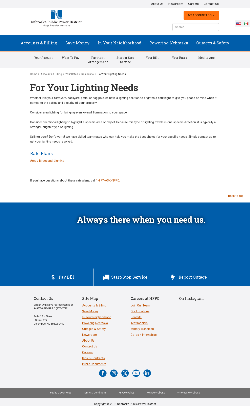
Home (33, 74)
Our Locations (140, 311)
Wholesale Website (188, 392)
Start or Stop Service (125, 60)
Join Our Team (140, 305)
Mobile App (206, 58)
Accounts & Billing (39, 42)
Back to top (236, 196)
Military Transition (142, 329)
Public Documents (94, 364)
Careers (193, 4)
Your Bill (152, 58)
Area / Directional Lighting (47, 161)
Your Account (43, 58)
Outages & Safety (212, 42)
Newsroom (175, 4)
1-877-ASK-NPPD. (108, 180)
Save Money (77, 42)
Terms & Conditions (95, 392)
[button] (39, 43)
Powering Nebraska (168, 42)
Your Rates (179, 58)
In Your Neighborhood (119, 42)
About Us (157, 4)
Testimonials (139, 323)
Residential (87, 74)
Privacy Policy (126, 392)
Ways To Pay (70, 58)
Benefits (136, 317)
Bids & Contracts (93, 358)
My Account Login (201, 15)
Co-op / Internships (144, 335)
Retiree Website (156, 392)
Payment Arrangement (98, 60)
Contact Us (211, 4)
